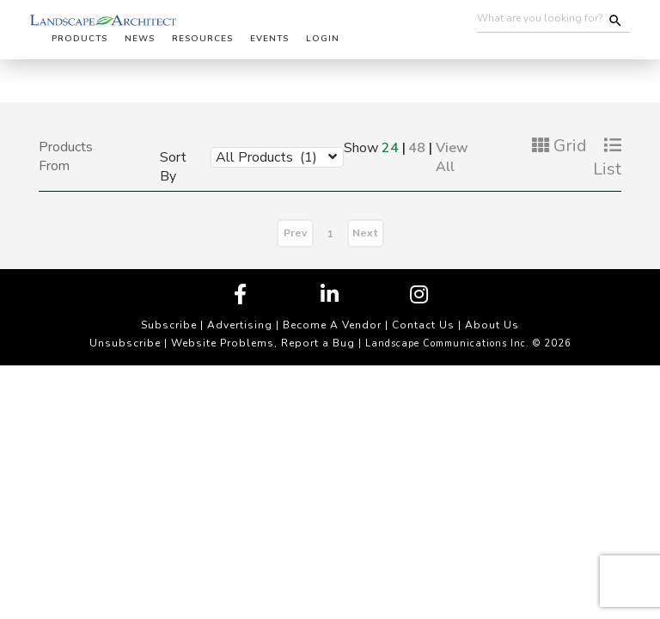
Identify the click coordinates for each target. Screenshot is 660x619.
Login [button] (322, 39)
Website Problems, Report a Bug (263, 343)
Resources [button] (202, 39)
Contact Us (423, 325)
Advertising (239, 325)
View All (452, 157)
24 (390, 147)
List (607, 159)
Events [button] (269, 39)
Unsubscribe (125, 343)
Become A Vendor (332, 325)
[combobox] (264, 156)
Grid (559, 145)
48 (416, 147)
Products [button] (79, 39)
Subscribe (169, 325)
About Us (492, 325)
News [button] (140, 39)
